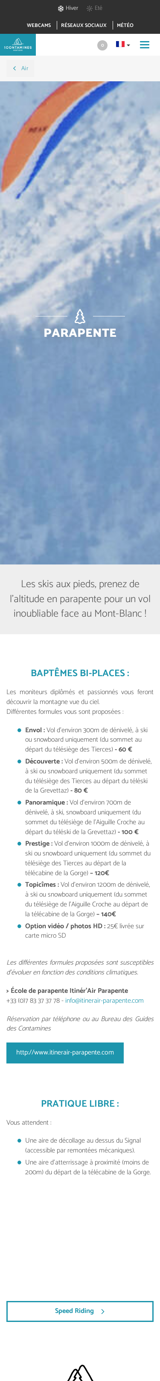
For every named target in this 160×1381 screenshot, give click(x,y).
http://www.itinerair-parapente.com (65, 1052)
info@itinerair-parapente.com (104, 1001)
